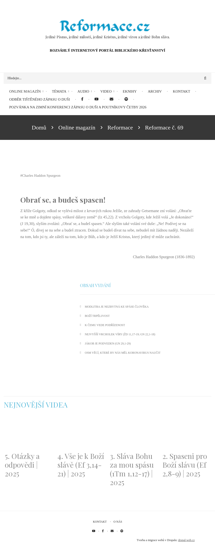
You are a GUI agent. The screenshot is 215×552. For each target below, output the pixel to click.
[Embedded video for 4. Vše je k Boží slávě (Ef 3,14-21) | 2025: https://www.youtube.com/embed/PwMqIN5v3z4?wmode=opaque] (81, 433)
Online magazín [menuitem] (25, 91)
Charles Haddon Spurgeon (41, 175)
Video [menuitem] (106, 91)
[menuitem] (82, 100)
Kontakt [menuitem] (181, 91)
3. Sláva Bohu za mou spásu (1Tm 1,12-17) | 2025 (132, 469)
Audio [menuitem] (83, 91)
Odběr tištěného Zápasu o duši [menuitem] (39, 99)
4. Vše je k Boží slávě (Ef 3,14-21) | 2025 (80, 465)
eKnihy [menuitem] (130, 91)
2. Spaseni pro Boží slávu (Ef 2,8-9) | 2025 (184, 465)
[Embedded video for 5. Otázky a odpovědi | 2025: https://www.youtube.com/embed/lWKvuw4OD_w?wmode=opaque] (29, 433)
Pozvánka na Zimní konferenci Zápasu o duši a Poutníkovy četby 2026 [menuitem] (77, 107)
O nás (118, 521)
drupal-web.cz (186, 540)
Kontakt (100, 521)
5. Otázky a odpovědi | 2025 (22, 465)
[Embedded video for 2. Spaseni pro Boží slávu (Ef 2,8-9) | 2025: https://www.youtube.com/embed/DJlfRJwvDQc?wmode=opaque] (186, 433)
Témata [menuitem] (59, 91)
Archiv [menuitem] (155, 91)
